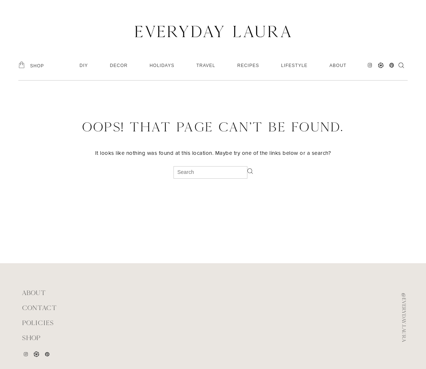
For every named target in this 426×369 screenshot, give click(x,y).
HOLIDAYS (162, 65)
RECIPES (248, 65)
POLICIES (38, 323)
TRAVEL (205, 65)
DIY (83, 65)
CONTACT (39, 308)
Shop (31, 338)
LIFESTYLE (294, 65)
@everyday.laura (404, 317)
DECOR (118, 65)
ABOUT (337, 65)
